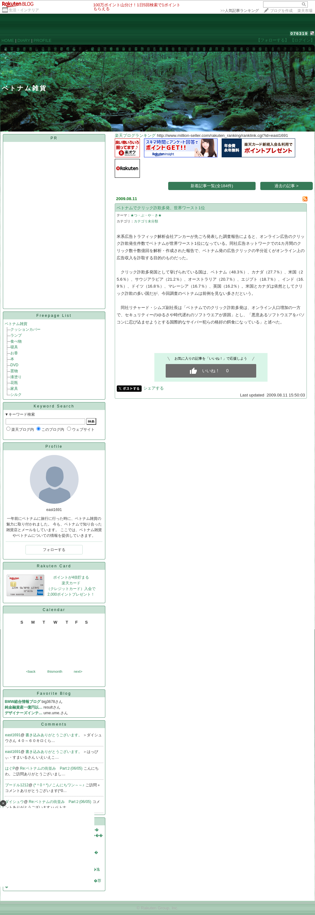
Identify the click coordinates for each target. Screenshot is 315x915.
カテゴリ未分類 (146, 221)
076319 (299, 33)
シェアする (153, 388)
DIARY (24, 40)
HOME (8, 40)
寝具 (14, 347)
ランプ (16, 335)
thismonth (54, 671)
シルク (16, 394)
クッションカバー (25, 329)
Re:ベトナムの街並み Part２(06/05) (52, 768)
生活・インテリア (24, 10)
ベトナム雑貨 (16, 324)
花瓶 (14, 382)
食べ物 (16, 341)
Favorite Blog (54, 693)
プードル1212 (17, 785)
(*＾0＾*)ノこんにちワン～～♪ (59, 785)
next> (78, 671)
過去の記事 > (286, 185)
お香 (14, 353)
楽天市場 (304, 10)
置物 (14, 371)
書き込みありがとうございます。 (54, 735)
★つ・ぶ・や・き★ (146, 215)
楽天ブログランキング (135, 135)
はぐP (10, 768)
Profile (54, 446)
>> (239, 10)
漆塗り (16, 377)
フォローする (54, 549)
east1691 (12, 735)
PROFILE (43, 40)
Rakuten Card (54, 566)
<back (31, 671)
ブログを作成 (281, 10)
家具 (14, 388)
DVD (14, 365)
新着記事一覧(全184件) (212, 185)
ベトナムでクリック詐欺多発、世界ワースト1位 (161, 207)
